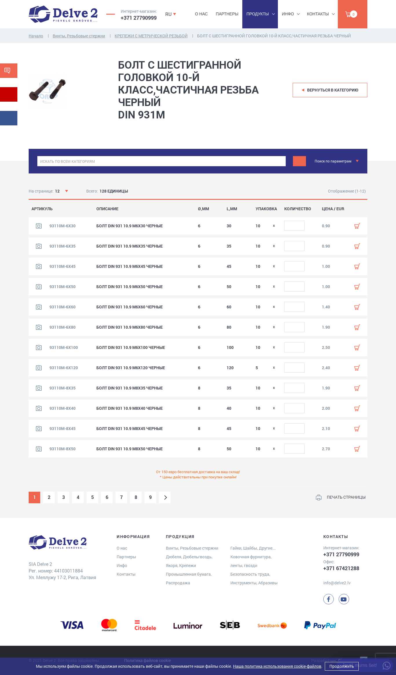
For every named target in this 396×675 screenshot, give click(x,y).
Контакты (318, 14)
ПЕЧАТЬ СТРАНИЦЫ (346, 497)
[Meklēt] (299, 161)
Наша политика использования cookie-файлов (277, 666)
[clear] (281, 161)
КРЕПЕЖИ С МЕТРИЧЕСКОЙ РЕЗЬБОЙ (151, 36)
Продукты (257, 14)
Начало (36, 36)
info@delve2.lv (337, 583)
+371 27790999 (139, 17)
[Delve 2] (63, 14)
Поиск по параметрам (333, 161)
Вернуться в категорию (332, 90)
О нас (201, 14)
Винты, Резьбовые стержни (79, 36)
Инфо (288, 14)
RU (168, 14)
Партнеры (227, 14)
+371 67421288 (341, 568)
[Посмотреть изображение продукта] (38, 226)
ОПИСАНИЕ (107, 208)
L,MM (232, 208)
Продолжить (341, 666)
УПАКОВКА (266, 208)
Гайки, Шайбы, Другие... (253, 548)
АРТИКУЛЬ (42, 208)
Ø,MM (203, 208)
